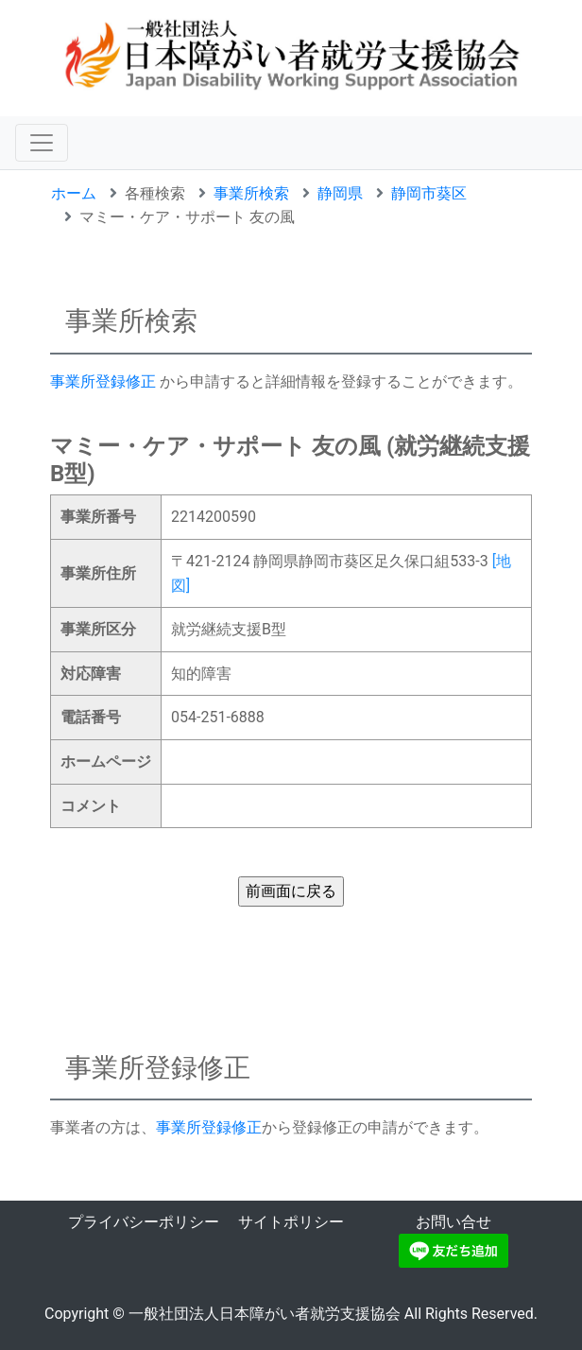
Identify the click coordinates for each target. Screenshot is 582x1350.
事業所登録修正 (103, 381)
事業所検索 (251, 193)
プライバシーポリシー (143, 1222)
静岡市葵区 (429, 193)
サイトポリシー (291, 1222)
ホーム (73, 193)
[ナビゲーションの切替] (41, 143)
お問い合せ (453, 1222)
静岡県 (340, 193)
